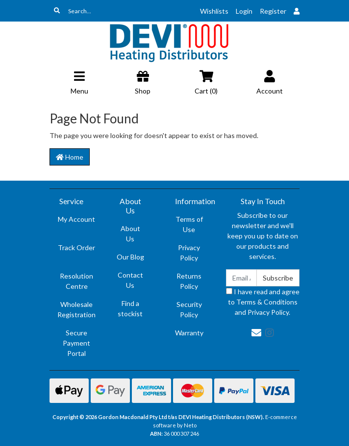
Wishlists (214, 11)
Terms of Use (189, 224)
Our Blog (130, 257)
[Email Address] (241, 277)
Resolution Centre (76, 281)
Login (244, 11)
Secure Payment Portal (76, 343)
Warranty (189, 333)
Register (273, 11)
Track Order (76, 247)
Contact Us (130, 280)
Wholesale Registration (76, 309)
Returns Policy (188, 281)
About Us (130, 233)
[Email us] (256, 332)
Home (69, 157)
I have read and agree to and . (262, 301)
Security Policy (189, 309)
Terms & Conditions (267, 302)
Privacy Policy (189, 252)
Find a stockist (130, 308)
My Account (76, 219)
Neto (190, 425)
